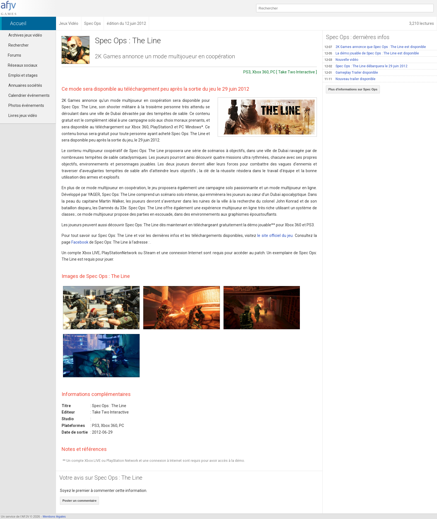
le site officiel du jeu (275, 235)
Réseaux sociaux (20, 65)
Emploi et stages (23, 75)
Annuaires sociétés (25, 85)
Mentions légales (54, 516)
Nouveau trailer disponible (349, 79)
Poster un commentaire (79, 500)
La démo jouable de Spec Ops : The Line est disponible (371, 53)
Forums (12, 55)
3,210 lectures (421, 23)
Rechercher (18, 45)
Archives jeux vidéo (25, 35)
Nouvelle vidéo (341, 60)
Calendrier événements (29, 95)
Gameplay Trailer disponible (351, 73)
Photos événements (26, 105)
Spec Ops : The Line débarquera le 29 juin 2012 (365, 66)
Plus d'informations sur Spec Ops (352, 89)
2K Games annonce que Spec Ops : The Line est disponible (375, 47)
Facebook (79, 242)
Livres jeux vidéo (22, 115)
